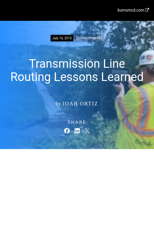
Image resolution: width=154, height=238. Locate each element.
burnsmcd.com (133, 10)
